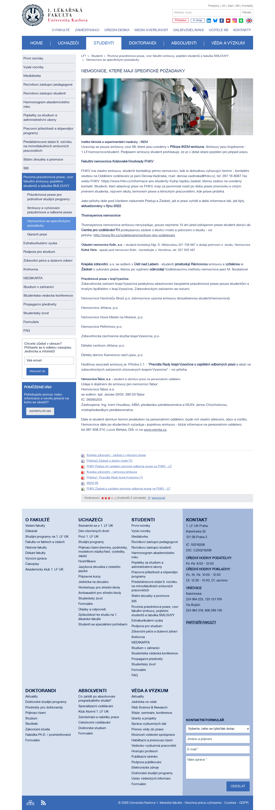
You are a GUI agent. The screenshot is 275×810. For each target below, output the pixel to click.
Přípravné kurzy (89, 576)
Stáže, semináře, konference (151, 712)
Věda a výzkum (228, 43)
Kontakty (247, 6)
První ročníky (33, 58)
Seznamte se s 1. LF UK (95, 525)
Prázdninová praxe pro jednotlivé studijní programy (48, 197)
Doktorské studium (92, 728)
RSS (43, 802)
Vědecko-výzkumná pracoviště (153, 745)
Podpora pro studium (39, 251)
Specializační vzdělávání (95, 706)
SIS (237, 6)
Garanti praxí (37, 234)
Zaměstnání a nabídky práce (98, 717)
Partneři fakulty (201, 622)
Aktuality (31, 696)
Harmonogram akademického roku (46, 104)
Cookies (230, 802)
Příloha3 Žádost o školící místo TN (109, 461)
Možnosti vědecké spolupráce (153, 734)
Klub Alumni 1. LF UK (93, 711)
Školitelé (31, 723)
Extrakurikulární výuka (40, 243)
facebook (222, 20)
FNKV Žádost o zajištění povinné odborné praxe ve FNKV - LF (128, 488)
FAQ (26, 330)
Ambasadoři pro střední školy (99, 593)
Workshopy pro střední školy (99, 587)
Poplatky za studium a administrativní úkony (40, 117)
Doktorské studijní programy (46, 702)
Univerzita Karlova (71, 22)
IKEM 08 (92, 483)
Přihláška (180, 20)
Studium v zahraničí (38, 287)
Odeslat (238, 786)
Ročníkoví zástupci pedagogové (48, 84)
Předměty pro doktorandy (44, 707)
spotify (241, 20)
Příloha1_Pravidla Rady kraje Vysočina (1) (115, 477)
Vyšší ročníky (33, 67)
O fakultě (61, 30)
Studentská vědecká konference (48, 295)
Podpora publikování (146, 762)
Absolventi (184, 43)
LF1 (83, 56)
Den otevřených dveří (93, 531)
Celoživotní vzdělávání (94, 722)
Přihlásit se (37, 371)
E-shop (197, 20)
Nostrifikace (87, 561)
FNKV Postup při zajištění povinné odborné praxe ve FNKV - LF (129, 466)
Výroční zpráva (36, 558)
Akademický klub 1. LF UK (44, 569)
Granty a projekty (143, 718)
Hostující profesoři (144, 751)
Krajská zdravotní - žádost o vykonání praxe (116, 455)
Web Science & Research (149, 707)
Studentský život (36, 313)
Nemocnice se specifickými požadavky (48, 223)
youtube (228, 20)
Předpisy (213, 6)
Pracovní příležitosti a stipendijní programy (48, 131)
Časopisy (32, 564)
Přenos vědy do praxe (147, 729)
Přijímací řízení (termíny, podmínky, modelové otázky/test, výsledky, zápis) (103, 552)
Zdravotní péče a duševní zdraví (47, 260)
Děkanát (31, 531)
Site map (30, 802)
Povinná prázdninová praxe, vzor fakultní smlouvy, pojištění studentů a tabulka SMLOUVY (48, 182)
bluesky (215, 20)
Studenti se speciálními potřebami (102, 624)
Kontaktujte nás (40, 411)
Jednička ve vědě (144, 702)
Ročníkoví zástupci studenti (44, 93)
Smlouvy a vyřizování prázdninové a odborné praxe (49, 210)
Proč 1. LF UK (88, 536)
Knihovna (30, 269)
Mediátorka (32, 75)
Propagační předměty (40, 304)
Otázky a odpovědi (92, 609)
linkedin (209, 20)
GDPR (243, 802)
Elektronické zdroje (145, 767)
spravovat (158, 498)
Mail (230, 6)
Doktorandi (142, 43)
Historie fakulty (36, 547)
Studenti (104, 43)
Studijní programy (91, 542)
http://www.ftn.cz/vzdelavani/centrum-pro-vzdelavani (134, 235)
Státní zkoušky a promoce (43, 159)
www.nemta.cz (155, 429)
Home (36, 43)
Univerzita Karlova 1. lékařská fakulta (155, 802)
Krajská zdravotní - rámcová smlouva (112, 472)
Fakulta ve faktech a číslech (45, 542)
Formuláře (31, 322)
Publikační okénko (144, 756)
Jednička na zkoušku (93, 582)
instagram (234, 20)
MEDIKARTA (33, 278)
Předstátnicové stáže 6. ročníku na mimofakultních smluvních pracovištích (47, 147)
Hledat (246, 12)
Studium (31, 718)
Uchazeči (68, 43)
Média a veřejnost (151, 30)
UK (224, 6)
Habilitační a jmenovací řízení (152, 740)
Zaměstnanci (87, 30)
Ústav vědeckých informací (151, 778)
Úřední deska (116, 30)
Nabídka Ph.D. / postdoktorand (48, 734)
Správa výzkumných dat (148, 723)
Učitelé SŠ (218, 30)
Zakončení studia (37, 729)
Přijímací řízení (35, 712)
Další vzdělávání (188, 30)
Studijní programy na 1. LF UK (47, 536)
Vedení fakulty (35, 525)
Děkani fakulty (35, 553)
